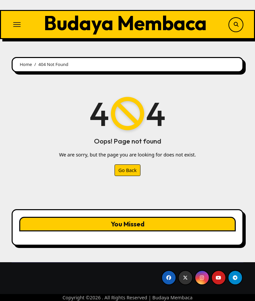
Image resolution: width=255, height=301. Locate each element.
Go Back (128, 170)
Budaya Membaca (125, 22)
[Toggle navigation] (17, 25)
